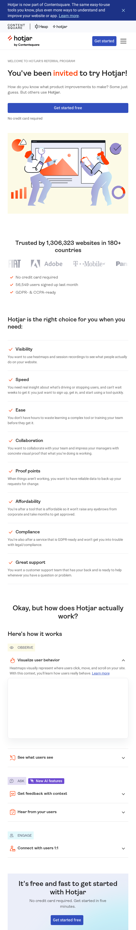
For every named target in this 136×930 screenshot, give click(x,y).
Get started (104, 41)
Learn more (69, 15)
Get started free (68, 107)
